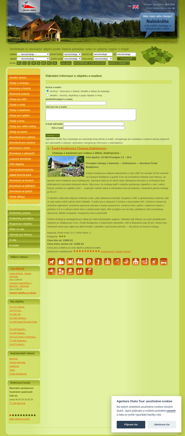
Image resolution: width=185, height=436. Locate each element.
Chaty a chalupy (19, 83)
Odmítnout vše (162, 424)
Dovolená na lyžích (20, 191)
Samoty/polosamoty (21, 169)
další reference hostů (19, 419)
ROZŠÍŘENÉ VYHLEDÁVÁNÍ (89, 63)
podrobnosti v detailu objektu (116, 253)
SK (54, 63)
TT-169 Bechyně (17, 403)
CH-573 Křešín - (17, 344)
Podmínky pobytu (20, 213)
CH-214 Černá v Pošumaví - (23, 337)
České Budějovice (18, 374)
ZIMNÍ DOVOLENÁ (20, 175)
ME (44, 63)
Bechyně (13, 358)
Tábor (12, 370)
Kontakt (14, 245)
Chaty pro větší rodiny (22, 126)
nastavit (170, 410)
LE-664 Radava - (17, 333)
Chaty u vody (17, 104)
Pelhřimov (14, 366)
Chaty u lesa (16, 120)
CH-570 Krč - (15, 310)
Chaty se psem (18, 131)
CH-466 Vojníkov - (18, 318)
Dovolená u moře (19, 148)
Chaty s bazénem (19, 110)
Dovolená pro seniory (22, 142)
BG (19, 63)
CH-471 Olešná (16, 307)
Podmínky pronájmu (21, 218)
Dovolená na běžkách (22, 185)
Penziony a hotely (20, 88)
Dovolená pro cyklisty (22, 137)
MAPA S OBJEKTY (119, 63)
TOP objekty (16, 164)
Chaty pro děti (17, 99)
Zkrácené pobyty (19, 93)
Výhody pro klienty (20, 234)
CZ (24, 63)
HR (33, 63)
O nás (12, 240)
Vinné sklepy (17, 196)
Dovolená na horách (21, 180)
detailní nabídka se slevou (22, 293)
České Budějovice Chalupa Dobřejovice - (79, 150)
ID (38, 63)
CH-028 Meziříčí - (17, 329)
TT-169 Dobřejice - (18, 340)
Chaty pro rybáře (19, 115)
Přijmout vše (131, 424)
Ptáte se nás (16, 229)
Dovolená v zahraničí (22, 153)
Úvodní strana (17, 77)
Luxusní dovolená (20, 158)
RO (49, 63)
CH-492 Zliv (15, 314)
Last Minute (17, 268)
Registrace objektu (20, 223)
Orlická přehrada (17, 362)
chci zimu (66, 63)
